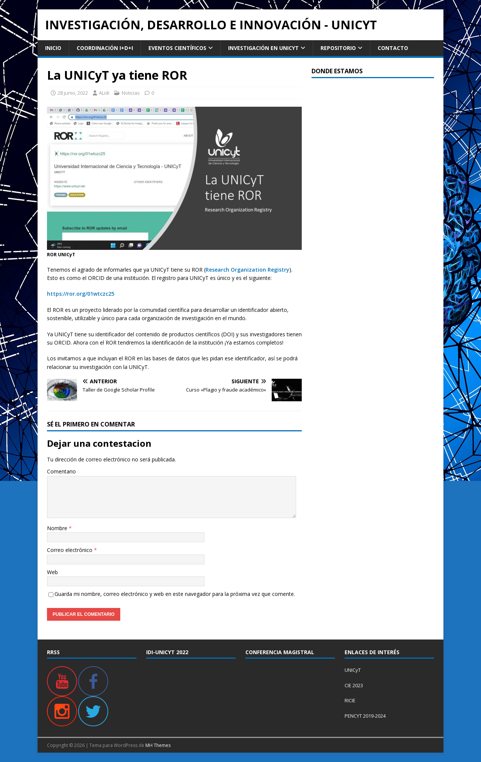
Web (52, 572)
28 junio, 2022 (72, 92)
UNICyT (353, 670)
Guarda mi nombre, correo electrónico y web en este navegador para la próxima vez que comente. (174, 593)
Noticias (131, 92)
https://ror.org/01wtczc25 (80, 293)
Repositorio (338, 47)
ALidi (104, 92)
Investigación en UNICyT (263, 47)
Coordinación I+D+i (105, 47)
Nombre (58, 528)
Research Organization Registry (247, 269)
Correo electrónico (70, 549)
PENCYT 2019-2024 (365, 715)
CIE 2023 (354, 685)
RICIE (350, 700)
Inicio (53, 47)
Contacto (393, 47)
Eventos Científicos (177, 47)
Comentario (61, 471)
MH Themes (158, 745)
